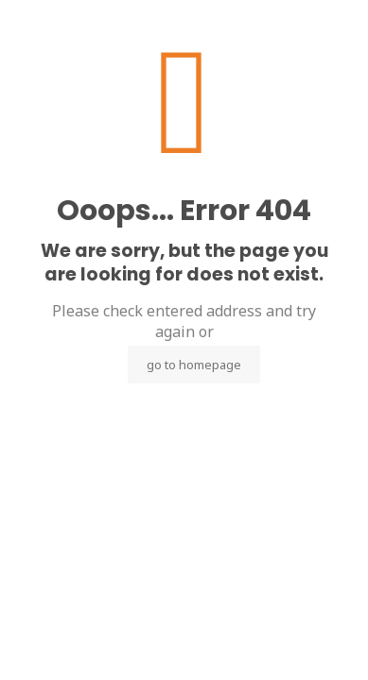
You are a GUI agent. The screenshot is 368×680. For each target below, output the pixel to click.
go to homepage (194, 364)
